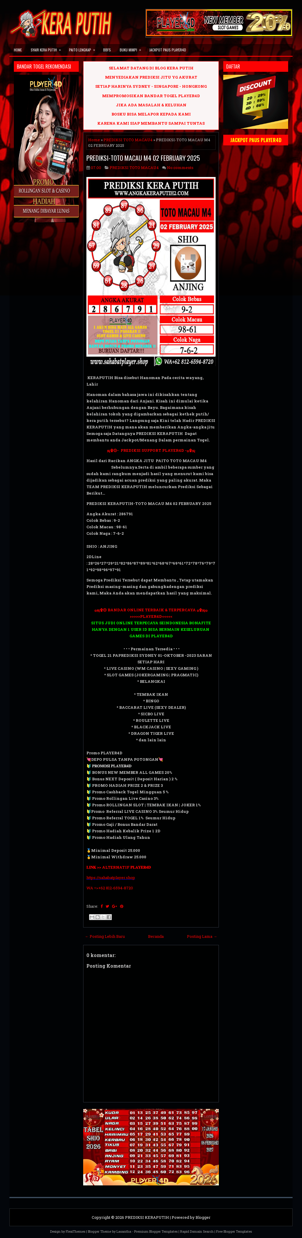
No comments (180, 167)
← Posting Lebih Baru (105, 936)
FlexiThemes (75, 1231)
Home (18, 49)
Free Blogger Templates (234, 1231)
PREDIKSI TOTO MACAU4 (128, 139)
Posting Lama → (202, 936)
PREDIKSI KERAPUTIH (147, 1217)
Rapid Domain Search (197, 1231)
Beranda (156, 936)
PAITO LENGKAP (84, 48)
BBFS (107, 49)
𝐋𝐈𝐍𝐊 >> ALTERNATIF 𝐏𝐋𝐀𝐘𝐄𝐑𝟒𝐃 (118, 867)
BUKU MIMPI (132, 48)
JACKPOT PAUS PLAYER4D (167, 49)
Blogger (203, 1217)
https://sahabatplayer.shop (110, 877)
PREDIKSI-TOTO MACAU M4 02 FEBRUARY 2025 (143, 157)
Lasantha (123, 1231)
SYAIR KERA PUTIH (48, 48)
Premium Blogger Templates (156, 1231)
